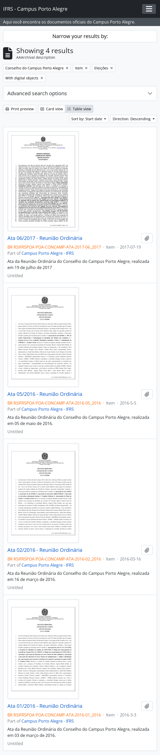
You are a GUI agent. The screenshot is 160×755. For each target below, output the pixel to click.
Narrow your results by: (80, 36)
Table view (79, 108)
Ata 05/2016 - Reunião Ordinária (44, 394)
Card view (51, 108)
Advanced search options (37, 93)
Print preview (19, 108)
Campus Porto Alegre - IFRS (47, 253)
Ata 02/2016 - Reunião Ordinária (44, 550)
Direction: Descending (132, 118)
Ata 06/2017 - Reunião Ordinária (44, 238)
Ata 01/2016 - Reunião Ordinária (44, 706)
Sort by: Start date (87, 118)
